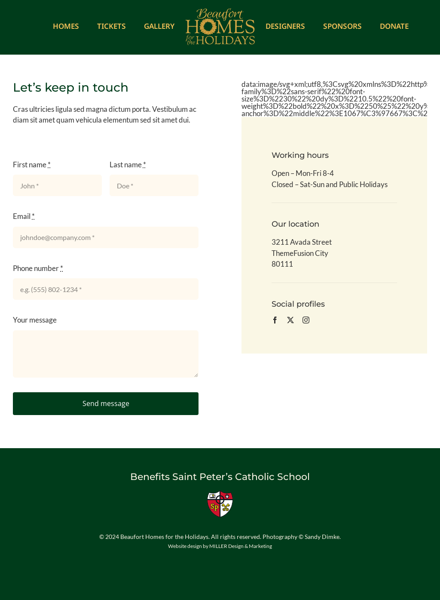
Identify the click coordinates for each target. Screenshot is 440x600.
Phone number (38, 268)
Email (24, 216)
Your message (35, 319)
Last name (128, 164)
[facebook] (275, 320)
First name (32, 164)
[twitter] (290, 320)
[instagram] (305, 320)
